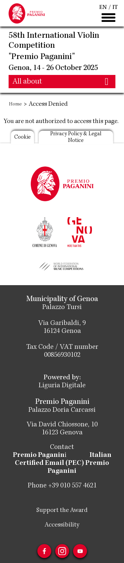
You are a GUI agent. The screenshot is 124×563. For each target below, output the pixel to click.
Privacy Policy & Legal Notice (76, 137)
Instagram (62, 551)
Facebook (44, 551)
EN (103, 8)
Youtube (80, 551)
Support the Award (62, 510)
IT (115, 8)
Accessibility (62, 525)
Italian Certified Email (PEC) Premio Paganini (63, 463)
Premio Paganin (38, 455)
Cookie (22, 137)
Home (15, 104)
